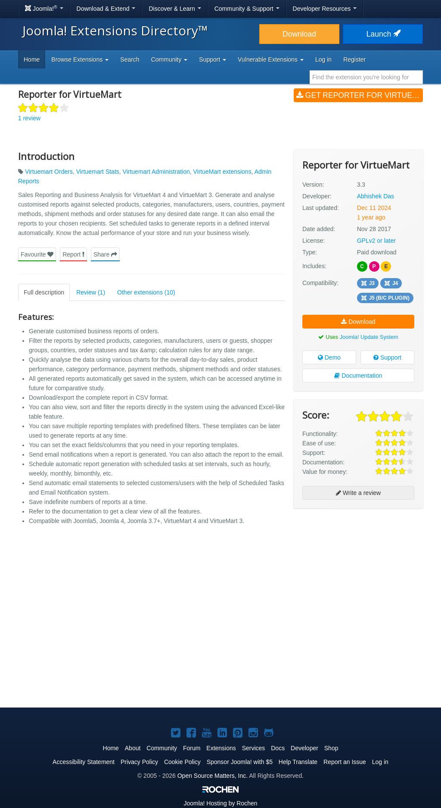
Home (32, 59)
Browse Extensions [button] (80, 59)
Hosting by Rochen (220, 803)
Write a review (358, 492)
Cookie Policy (182, 761)
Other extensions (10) (146, 292)
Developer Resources (325, 8)
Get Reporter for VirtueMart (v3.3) (359, 95)
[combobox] (366, 77)
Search (129, 59)
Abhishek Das (375, 196)
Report (73, 254)
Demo (329, 357)
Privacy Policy (139, 761)
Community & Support (247, 8)
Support (387, 357)
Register (354, 59)
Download (299, 34)
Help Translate (298, 761)
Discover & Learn (175, 8)
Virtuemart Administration (156, 171)
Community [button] (169, 59)
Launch (382, 34)
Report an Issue (344, 761)
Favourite (37, 254)
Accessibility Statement (84, 761)
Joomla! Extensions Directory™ (115, 30)
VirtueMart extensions (222, 171)
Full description (44, 292)
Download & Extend (106, 8)
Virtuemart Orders (49, 171)
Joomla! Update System (369, 337)
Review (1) (90, 292)
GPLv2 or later (376, 240)
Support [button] (212, 59)
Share (105, 254)
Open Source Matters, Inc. (212, 775)
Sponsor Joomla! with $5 (240, 761)
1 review (29, 118)
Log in (323, 59)
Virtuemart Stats (97, 171)
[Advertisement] (358, 571)
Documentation (358, 375)
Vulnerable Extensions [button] (271, 59)
